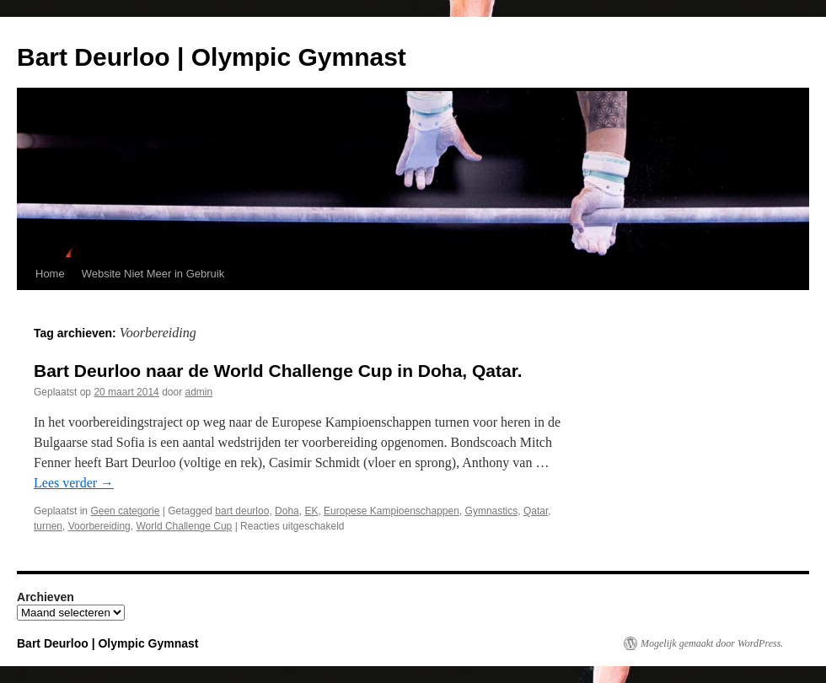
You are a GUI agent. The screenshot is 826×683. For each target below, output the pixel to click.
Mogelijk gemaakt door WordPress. (712, 643)
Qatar (535, 511)
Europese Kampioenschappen (391, 511)
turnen (48, 526)
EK (311, 511)
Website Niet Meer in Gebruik (153, 273)
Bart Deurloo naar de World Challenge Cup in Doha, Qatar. (278, 370)
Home (50, 273)
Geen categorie (124, 511)
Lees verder (74, 483)
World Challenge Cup (184, 526)
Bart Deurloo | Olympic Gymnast (211, 57)
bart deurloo (242, 511)
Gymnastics (491, 511)
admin (199, 392)
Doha (287, 511)
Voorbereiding (99, 526)
